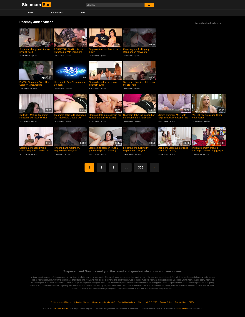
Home (30, 12)
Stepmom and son (60, 308)
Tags (82, 12)
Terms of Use (180, 302)
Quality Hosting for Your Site (129, 302)
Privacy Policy (166, 302)
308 (140, 167)
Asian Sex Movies (81, 302)
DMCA (191, 302)
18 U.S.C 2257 (151, 302)
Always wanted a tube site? (103, 302)
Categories (56, 12)
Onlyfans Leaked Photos (60, 302)
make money (181, 308)
